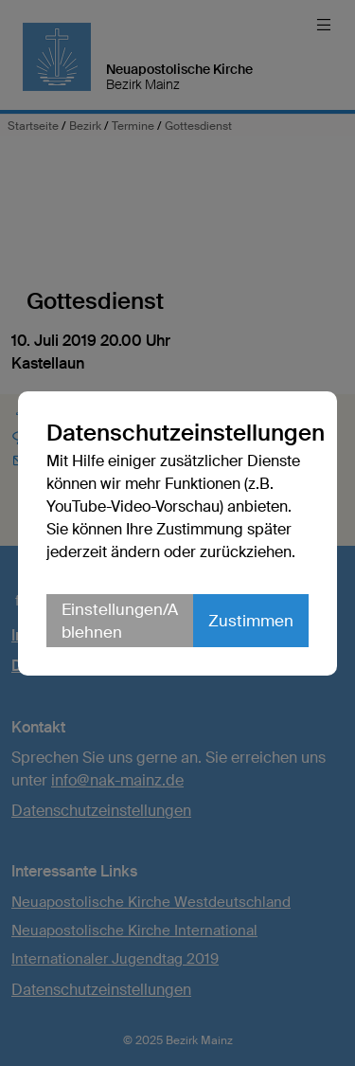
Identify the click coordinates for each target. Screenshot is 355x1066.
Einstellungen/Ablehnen (120, 620)
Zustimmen (250, 620)
